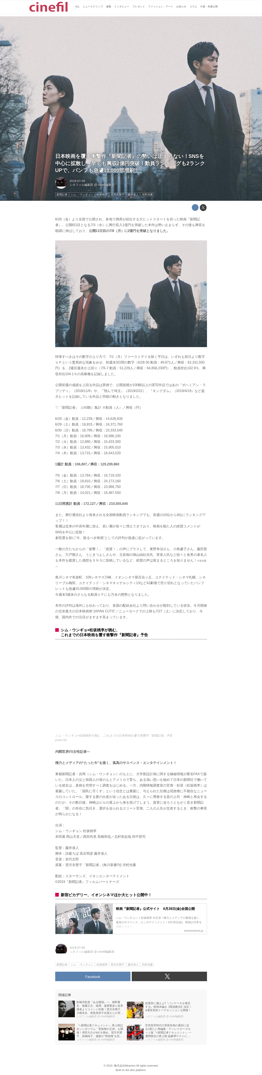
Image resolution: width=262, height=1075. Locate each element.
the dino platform (135, 1070)
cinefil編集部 (106, 184)
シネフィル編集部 (81, 184)
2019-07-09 (77, 181)
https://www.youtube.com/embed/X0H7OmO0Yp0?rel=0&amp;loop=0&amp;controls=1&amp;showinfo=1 (131, 688)
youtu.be (61, 740)
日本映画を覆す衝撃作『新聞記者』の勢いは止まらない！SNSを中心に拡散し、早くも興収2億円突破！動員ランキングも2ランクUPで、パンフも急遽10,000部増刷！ (130, 163)
